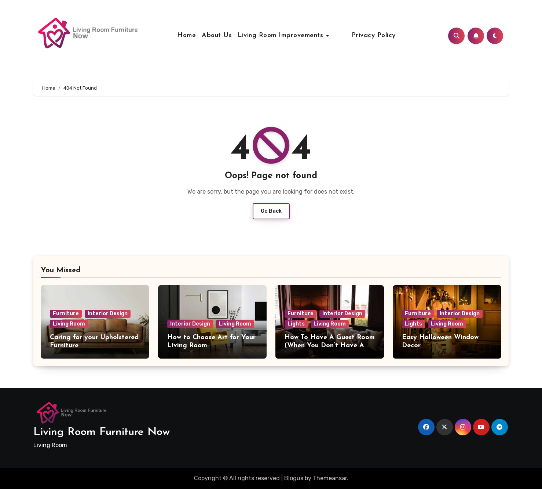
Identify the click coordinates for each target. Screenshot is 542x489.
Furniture (66, 313)
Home (195, 35)
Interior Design (108, 313)
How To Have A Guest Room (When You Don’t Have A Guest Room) (330, 345)
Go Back (271, 211)
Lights (296, 324)
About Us (225, 35)
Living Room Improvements (290, 35)
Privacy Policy (365, 35)
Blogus (293, 478)
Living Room (69, 324)
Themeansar (330, 478)
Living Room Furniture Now (101, 432)
